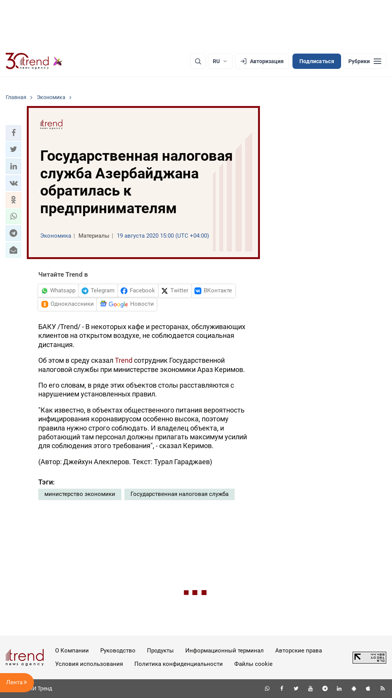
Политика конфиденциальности (178, 663)
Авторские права (298, 650)
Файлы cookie (253, 663)
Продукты (160, 650)
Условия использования (89, 663)
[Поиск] (198, 61)
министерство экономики (79, 494)
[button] (13, 133)
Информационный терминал (224, 650)
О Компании (72, 650)
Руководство (118, 650)
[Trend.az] (34, 61)
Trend (123, 360)
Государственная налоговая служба (180, 494)
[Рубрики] (364, 61)
